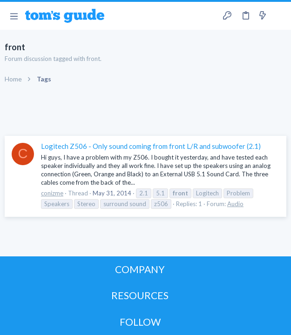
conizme (52, 193)
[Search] (278, 15)
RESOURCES (140, 295)
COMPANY (140, 269)
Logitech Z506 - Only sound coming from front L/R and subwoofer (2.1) (151, 146)
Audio (235, 204)
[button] (14, 15)
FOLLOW (140, 322)
